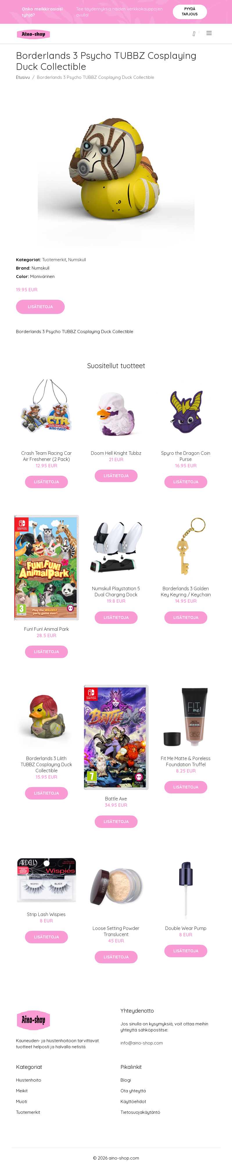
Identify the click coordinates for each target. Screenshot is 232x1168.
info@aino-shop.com (142, 1043)
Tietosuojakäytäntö (140, 1112)
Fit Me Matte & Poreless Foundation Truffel (186, 761)
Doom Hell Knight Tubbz (116, 453)
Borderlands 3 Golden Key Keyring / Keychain (186, 591)
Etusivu (23, 77)
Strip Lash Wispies (46, 914)
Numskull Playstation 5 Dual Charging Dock (116, 591)
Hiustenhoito (28, 1080)
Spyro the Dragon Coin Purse (185, 456)
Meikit (22, 1090)
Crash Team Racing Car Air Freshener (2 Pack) (46, 456)
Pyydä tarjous (190, 11)
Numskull (77, 259)
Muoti (21, 1101)
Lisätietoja (40, 306)
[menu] (209, 33)
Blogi (126, 1080)
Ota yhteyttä (133, 1090)
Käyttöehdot (133, 1101)
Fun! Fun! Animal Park (46, 629)
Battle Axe (116, 799)
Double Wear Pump (185, 928)
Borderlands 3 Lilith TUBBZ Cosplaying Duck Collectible (46, 764)
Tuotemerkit (54, 259)
